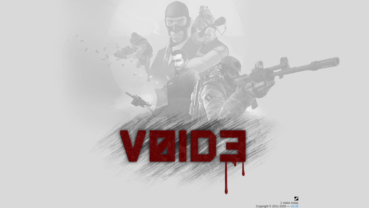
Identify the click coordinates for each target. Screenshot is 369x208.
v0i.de (294, 206)
